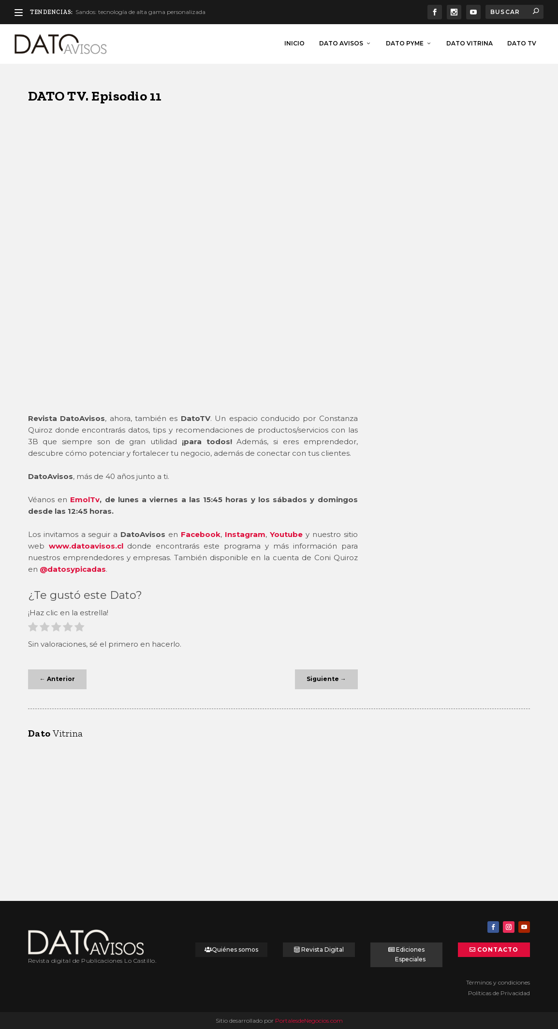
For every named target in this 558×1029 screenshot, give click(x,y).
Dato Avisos (341, 42)
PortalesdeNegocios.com (309, 1019)
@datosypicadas (73, 568)
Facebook (200, 533)
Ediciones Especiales (410, 953)
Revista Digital (322, 948)
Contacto (497, 948)
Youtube (286, 533)
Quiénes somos (235, 948)
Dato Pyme (405, 42)
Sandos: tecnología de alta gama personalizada (140, 11)
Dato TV (521, 42)
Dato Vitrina (469, 42)
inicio (294, 42)
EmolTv (85, 498)
